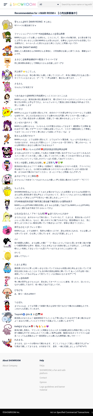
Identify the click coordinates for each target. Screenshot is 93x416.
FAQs (42, 365)
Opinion (43, 382)
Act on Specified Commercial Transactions (69, 412)
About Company (10, 365)
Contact (43, 378)
